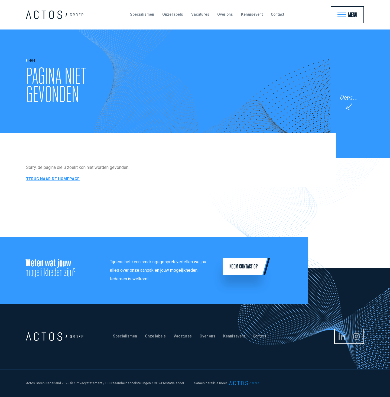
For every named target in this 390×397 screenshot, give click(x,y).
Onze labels (172, 14)
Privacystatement (89, 383)
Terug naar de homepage (53, 179)
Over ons (225, 14)
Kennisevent (252, 14)
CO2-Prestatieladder (169, 383)
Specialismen (142, 14)
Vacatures (200, 14)
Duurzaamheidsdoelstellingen (128, 383)
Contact (277, 14)
